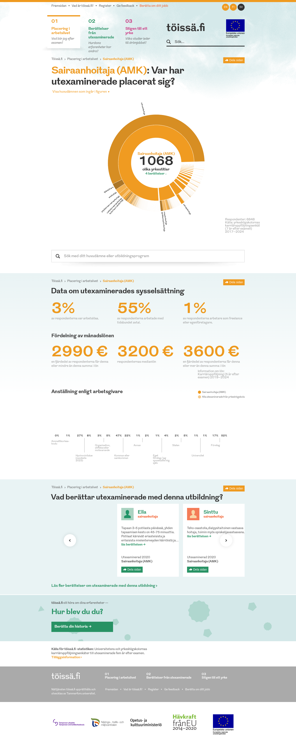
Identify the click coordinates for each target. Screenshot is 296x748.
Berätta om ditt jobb (154, 6)
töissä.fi (185, 28)
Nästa (226, 540)
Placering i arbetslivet (82, 59)
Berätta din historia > (72, 627)
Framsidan (58, 6)
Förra (70, 540)
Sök (170, 42)
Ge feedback (125, 6)
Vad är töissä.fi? (83, 6)
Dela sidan (236, 60)
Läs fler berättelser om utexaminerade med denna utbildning (103, 586)
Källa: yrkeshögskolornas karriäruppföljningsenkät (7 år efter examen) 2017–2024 (242, 227)
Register (105, 6)
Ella (142, 512)
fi (233, 7)
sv (241, 7)
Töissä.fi (56, 59)
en (225, 7)
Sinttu (211, 512)
